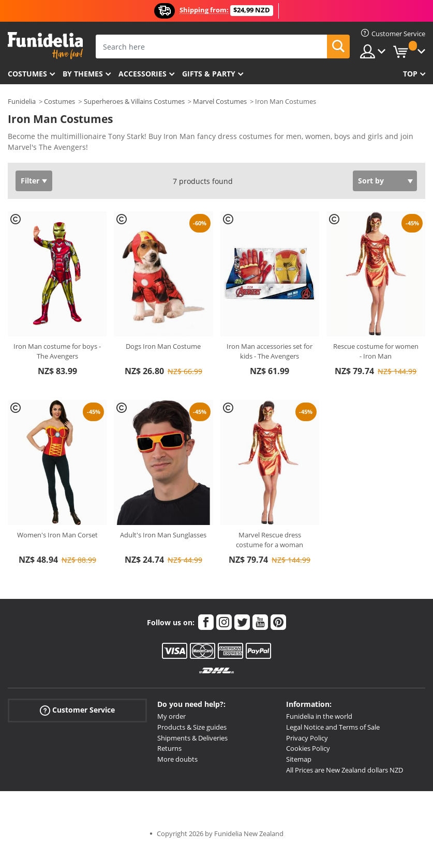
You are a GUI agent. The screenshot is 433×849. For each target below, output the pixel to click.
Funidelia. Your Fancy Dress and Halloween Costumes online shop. (45, 45)
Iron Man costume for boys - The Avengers (57, 351)
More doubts (177, 759)
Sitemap (298, 759)
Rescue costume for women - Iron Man (376, 351)
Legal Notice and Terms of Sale (333, 727)
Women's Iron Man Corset (57, 534)
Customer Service (77, 710)
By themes (83, 74)
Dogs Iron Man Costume (163, 346)
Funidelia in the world (319, 716)
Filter (30, 181)
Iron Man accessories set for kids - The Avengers (269, 351)
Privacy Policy (307, 738)
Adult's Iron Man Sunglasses (163, 534)
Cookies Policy (308, 748)
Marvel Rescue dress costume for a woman (269, 540)
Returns (169, 748)
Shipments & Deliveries (192, 738)
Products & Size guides (192, 727)
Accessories (142, 74)
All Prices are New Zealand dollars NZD (344, 770)
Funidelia (22, 101)
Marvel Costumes (220, 101)
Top (410, 74)
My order (171, 716)
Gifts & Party (208, 74)
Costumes (27, 74)
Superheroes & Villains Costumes (134, 101)
